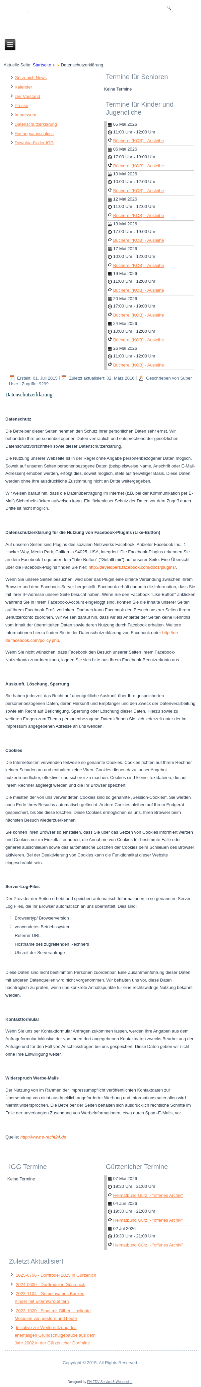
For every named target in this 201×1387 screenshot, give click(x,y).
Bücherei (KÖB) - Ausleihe (138, 140)
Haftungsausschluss (34, 133)
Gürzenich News (31, 77)
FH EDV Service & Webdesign (109, 1382)
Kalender (23, 87)
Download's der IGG (34, 142)
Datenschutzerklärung (36, 124)
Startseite (42, 64)
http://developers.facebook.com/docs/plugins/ (132, 567)
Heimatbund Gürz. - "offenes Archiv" (148, 1195)
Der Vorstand (27, 96)
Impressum (25, 114)
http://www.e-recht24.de (43, 1137)
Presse (21, 105)
